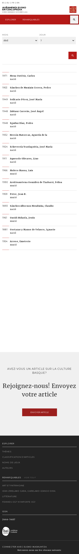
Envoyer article (39, 412)
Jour (42, 35)
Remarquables (31, 19)
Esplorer (10, 19)
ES (3, 3)
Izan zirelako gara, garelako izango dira (28, 491)
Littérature (9, 496)
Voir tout (30, 477)
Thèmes (6, 451)
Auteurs (7, 468)
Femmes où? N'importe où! (18, 502)
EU (8, 3)
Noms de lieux (11, 462)
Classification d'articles (18, 457)
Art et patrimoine (13, 485)
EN (18, 3)
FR (13, 3)
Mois (5, 35)
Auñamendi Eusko (14, 9)
